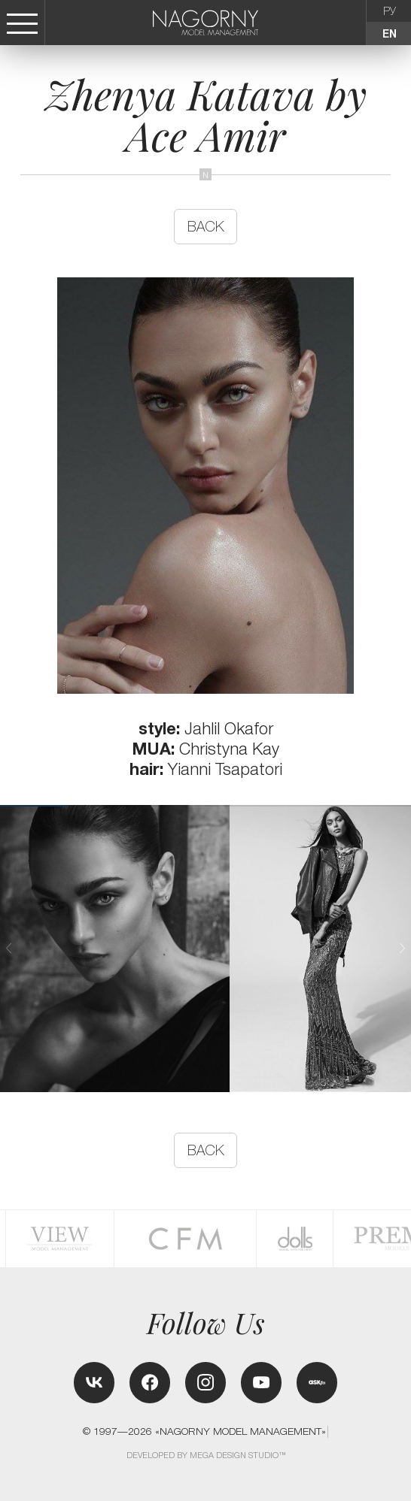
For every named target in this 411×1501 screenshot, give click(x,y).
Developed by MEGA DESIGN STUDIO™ (206, 1455)
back (205, 227)
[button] (402, 948)
